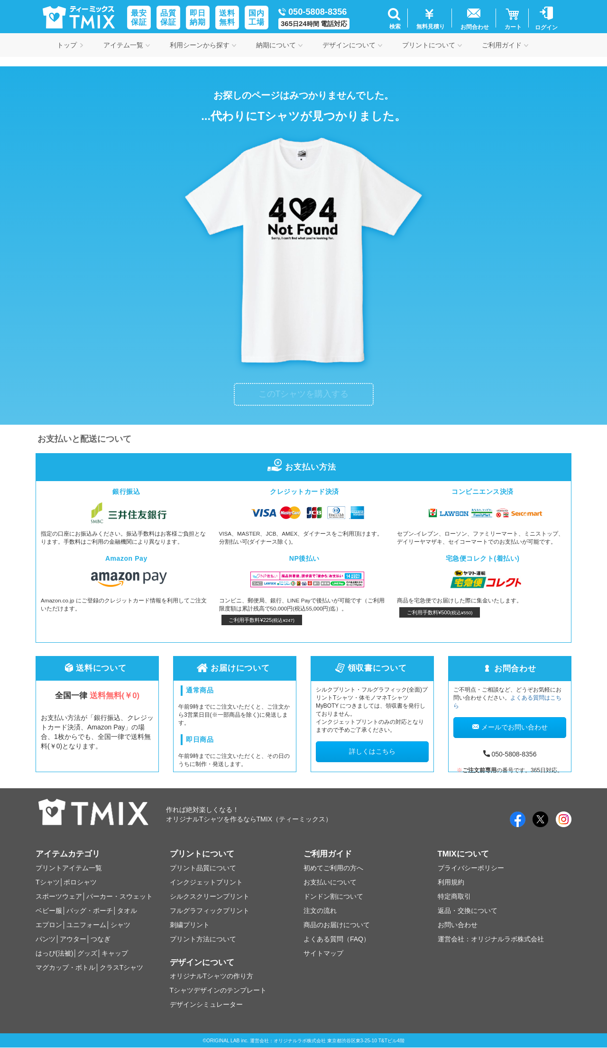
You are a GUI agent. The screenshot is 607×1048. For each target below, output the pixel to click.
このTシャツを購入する (303, 394)
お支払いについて (330, 882)
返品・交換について (467, 910)
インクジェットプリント (206, 882)
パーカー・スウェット (119, 896)
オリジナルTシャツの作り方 (212, 976)
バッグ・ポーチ (89, 910)
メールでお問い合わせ (510, 727)
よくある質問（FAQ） (337, 939)
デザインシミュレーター (206, 1004)
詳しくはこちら (372, 751)
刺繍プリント (190, 925)
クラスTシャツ (122, 967)
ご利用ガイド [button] (505, 45)
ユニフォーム (86, 925)
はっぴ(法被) (54, 953)
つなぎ (100, 939)
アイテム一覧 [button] (126, 45)
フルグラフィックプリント (209, 910)
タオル (127, 910)
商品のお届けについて (337, 925)
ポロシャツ (80, 882)
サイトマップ (323, 953)
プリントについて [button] (432, 45)
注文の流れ (320, 910)
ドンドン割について (333, 896)
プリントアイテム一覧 (69, 868)
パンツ (45, 939)
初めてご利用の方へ (333, 868)
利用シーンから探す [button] (203, 45)
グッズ (87, 953)
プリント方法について (203, 939)
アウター (73, 939)
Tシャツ (48, 882)
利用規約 (451, 882)
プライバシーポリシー (471, 868)
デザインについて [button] (352, 45)
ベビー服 (49, 910)
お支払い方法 (303, 467)
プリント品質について (203, 868)
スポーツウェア (59, 896)
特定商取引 (454, 896)
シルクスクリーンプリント (209, 896)
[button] (393, 18)
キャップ (114, 953)
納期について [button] (279, 45)
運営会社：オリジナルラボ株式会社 (491, 939)
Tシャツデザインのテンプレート (218, 990)
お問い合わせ (458, 925)
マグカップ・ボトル (65, 967)
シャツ (120, 925)
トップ (70, 45)
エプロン (49, 925)
